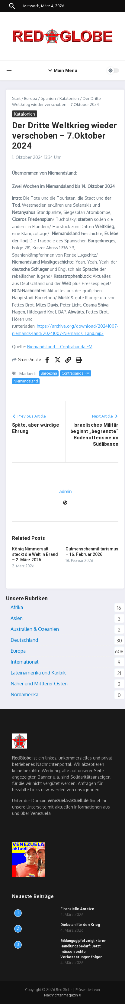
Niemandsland (26, 381)
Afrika (17, 607)
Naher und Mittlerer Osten (39, 684)
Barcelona (49, 373)
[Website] (65, 503)
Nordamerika (24, 694)
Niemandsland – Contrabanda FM (59, 346)
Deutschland (24, 640)
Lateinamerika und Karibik (38, 673)
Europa (30, 98)
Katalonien (69, 98)
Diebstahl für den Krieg (80, 925)
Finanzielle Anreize (77, 909)
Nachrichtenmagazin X (62, 995)
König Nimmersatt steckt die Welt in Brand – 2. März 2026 (35, 554)
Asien (17, 618)
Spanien (48, 98)
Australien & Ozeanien (35, 629)
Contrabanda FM (76, 373)
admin (65, 491)
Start (16, 98)
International (24, 662)
